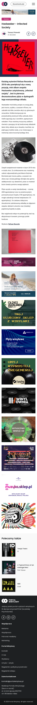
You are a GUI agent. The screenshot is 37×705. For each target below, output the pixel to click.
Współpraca (6, 632)
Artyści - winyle (8, 663)
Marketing (5, 640)
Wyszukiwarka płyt (18, 4)
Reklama (5, 628)
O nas (4, 655)
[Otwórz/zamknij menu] (33, 4)
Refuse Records (14, 224)
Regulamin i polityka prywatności (14, 667)
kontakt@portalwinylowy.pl (12, 681)
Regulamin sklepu (8, 671)
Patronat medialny (9, 636)
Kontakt (5, 651)
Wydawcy (5, 659)
